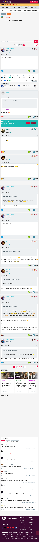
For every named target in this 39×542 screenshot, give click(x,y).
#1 (37, 54)
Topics (14, 7)
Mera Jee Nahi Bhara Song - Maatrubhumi (11, 459)
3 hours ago (28, 448)
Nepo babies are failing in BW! (8, 446)
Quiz (19, 7)
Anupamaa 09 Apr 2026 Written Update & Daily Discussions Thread (17, 507)
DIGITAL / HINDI (18, 380)
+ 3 (36, 156)
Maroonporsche (32, 482)
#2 (37, 97)
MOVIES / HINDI (4, 380)
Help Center (23, 526)
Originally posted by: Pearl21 (10, 100)
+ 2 (36, 129)
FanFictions (34, 7)
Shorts (25, 7)
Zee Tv (30, 524)
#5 (37, 192)
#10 (37, 345)
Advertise (22, 522)
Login (31, 1)
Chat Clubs (7, 17)
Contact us (22, 524)
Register (36, 1)
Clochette (33, 448)
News (3, 7)
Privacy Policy (23, 529)
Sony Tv (31, 528)
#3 (37, 135)
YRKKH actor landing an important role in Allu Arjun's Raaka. (15, 500)
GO (24, 44)
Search (36, 41)
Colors (30, 526)
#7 (37, 247)
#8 (37, 275)
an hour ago (26, 468)
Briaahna (33, 475)
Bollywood (4, 444)
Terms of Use (23, 528)
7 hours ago (25, 482)
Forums (8, 7)
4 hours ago (28, 455)
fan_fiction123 (32, 468)
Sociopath (33, 495)
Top (37, 533)
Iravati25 (33, 455)
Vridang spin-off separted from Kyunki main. (12, 466)
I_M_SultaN (33, 461)
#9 (37, 302)
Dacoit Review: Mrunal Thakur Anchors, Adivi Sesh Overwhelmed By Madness (7, 384)
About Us (22, 520)
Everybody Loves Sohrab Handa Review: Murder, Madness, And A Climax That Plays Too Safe (21, 384)
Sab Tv (30, 529)
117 (24, 366)
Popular (8, 441)
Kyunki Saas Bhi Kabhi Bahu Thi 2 (8, 465)
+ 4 (36, 48)
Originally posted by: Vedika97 (10, 196)
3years (5, 77)
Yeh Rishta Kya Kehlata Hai (7, 451)
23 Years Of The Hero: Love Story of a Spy (11, 487)
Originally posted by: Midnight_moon (11, 251)
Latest (3, 441)
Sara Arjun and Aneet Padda (7, 473)
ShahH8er (33, 509)
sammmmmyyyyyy (31, 502)
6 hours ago (28, 475)
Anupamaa (4, 505)
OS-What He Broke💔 (6, 453)
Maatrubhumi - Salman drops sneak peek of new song (14, 480)
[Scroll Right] (37, 86)
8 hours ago (24, 502)
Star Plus (31, 522)
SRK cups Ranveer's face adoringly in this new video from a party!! (16, 493)
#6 (37, 220)
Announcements (14, 441)
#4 (37, 162)
